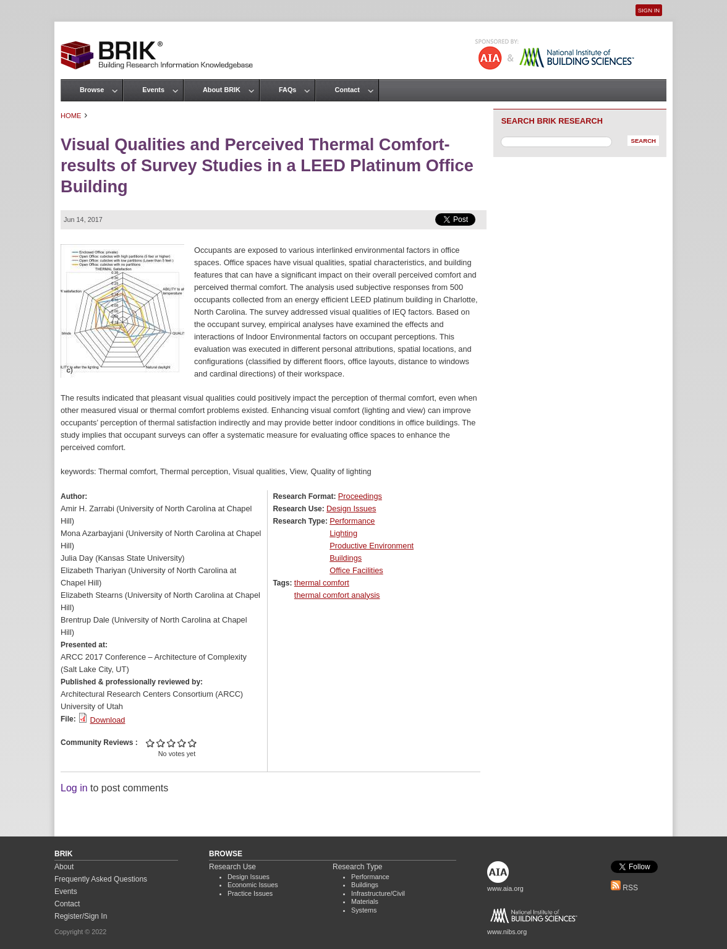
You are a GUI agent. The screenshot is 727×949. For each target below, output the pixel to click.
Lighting (343, 533)
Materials (364, 901)
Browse (92, 89)
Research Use (232, 866)
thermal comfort (321, 582)
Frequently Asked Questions (100, 879)
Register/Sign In (80, 916)
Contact (346, 89)
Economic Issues (252, 884)
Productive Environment (371, 545)
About (64, 866)
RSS (624, 887)
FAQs (287, 89)
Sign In (649, 10)
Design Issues (351, 508)
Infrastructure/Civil (378, 893)
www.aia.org (505, 888)
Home (71, 115)
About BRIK (221, 89)
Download (107, 720)
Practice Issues (250, 893)
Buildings (345, 558)
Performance (352, 521)
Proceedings (360, 496)
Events (153, 89)
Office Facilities (356, 570)
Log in (74, 788)
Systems (363, 910)
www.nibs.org (507, 931)
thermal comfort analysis (337, 595)
